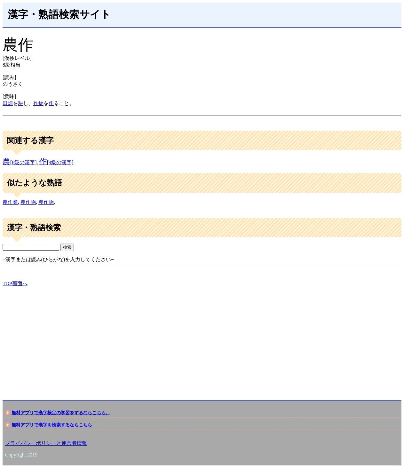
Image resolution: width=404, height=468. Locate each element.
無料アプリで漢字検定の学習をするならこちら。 (61, 412)
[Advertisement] (194, 338)
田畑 (8, 103)
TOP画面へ (15, 283)
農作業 (10, 202)
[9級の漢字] (56, 162)
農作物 (28, 202)
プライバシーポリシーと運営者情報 (46, 443)
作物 (38, 103)
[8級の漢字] (20, 162)
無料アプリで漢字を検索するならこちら (52, 424)
